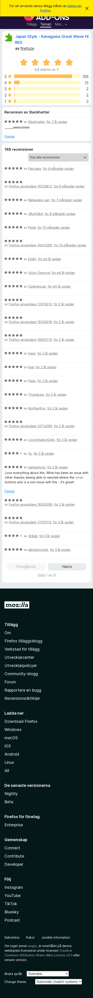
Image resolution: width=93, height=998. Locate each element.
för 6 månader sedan (69, 186)
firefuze (27, 48)
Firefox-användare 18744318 (30, 322)
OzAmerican (37, 286)
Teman (45, 24)
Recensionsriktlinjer (22, 698)
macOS (11, 737)
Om (7, 632)
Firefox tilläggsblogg (23, 641)
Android (11, 754)
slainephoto (37, 467)
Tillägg (31, 24)
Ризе (32, 381)
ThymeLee (36, 394)
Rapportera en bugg (22, 690)
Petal (32, 227)
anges (32, 946)
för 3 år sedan (67, 440)
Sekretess (12, 937)
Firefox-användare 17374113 (30, 522)
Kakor (30, 937)
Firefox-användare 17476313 (30, 304)
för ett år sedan (49, 259)
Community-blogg (21, 673)
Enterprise (13, 825)
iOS (7, 746)
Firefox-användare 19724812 (30, 186)
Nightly (11, 793)
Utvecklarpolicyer (20, 665)
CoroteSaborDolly (41, 440)
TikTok (10, 903)
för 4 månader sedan (58, 168)
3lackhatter (36, 122)
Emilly (32, 259)
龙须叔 (33, 536)
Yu (30, 453)
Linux (9, 762)
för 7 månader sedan (66, 200)
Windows (13, 729)
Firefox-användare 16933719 (30, 339)
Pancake (34, 168)
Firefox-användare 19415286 (30, 245)
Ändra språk (13, 974)
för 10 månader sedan (54, 227)
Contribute (14, 856)
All (6, 770)
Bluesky (11, 912)
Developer (13, 864)
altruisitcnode (38, 550)
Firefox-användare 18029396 (30, 504)
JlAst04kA (35, 214)
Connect (12, 848)
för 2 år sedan (63, 304)
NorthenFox (37, 408)
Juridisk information (56, 937)
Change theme (15, 982)
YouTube (12, 895)
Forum (10, 682)
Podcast (12, 920)
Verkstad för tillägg (22, 649)
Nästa (67, 566)
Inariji (32, 353)
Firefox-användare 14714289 (30, 426)
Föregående (26, 566)
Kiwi (31, 367)
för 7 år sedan (56, 122)
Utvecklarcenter (19, 657)
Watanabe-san (38, 200)
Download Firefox (21, 721)
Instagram (13, 887)
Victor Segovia (39, 273)
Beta (8, 801)
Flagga (9, 136)
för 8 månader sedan (60, 214)
